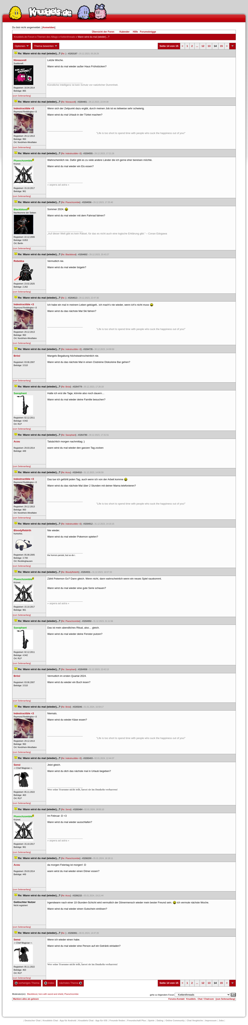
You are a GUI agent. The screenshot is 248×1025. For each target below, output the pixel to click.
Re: (64, 53)
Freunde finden (117, 1020)
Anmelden (48, 27)
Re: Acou (66, 472)
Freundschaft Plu (136, 1020)
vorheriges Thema (27, 982)
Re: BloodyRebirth (70, 572)
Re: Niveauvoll (68, 102)
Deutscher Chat (33, 1020)
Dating (160, 1020)
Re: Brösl (66, 386)
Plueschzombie (71, 994)
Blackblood (32, 994)
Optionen (22, 46)
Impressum (211, 1020)
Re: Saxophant (69, 435)
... (197, 46)
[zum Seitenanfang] (22, 96)
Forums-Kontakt (176, 999)
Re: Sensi (66, 809)
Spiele (151, 1020)
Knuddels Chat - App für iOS (92, 1020)
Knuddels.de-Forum (24, 37)
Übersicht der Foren (103, 31)
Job (221, 1020)
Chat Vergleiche (195, 1020)
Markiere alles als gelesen (26, 999)
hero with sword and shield (51, 994)
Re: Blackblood (69, 254)
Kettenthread (67, 37)
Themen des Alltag (47, 37)
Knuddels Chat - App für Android (59, 1020)
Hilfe (135, 31)
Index (49, 982)
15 (221, 46)
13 (209, 46)
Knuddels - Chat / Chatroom (200, 999)
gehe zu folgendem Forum (162, 995)
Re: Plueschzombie (71, 202)
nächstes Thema (70, 982)
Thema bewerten (46, 46)
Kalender (124, 31)
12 (202, 46)
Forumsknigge (148, 31)
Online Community (175, 1020)
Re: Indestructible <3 (71, 153)
